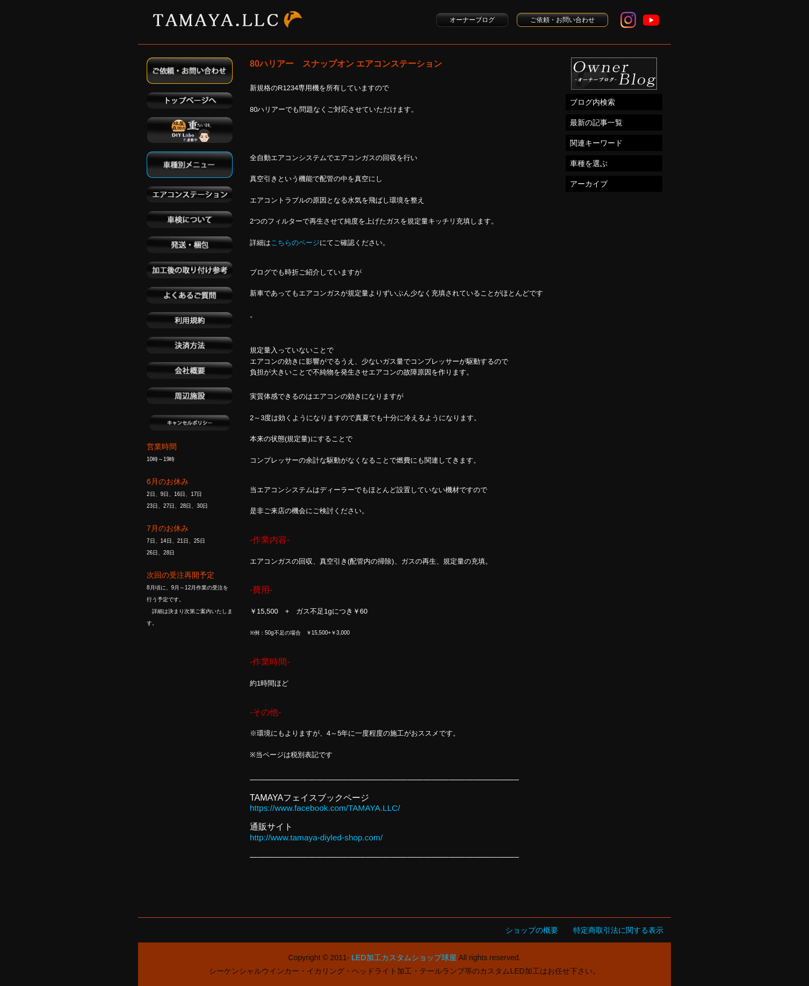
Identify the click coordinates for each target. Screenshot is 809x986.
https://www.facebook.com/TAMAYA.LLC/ (325, 807)
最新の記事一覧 (596, 122)
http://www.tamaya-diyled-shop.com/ (316, 837)
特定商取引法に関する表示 (618, 930)
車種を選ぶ (589, 163)
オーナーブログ (472, 20)
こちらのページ (295, 243)
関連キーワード (596, 143)
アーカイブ (589, 183)
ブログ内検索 (592, 102)
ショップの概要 (531, 930)
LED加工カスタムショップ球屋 (403, 957)
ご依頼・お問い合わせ (562, 20)
